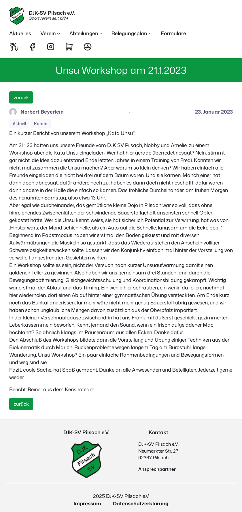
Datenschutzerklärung (141, 503)
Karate (40, 124)
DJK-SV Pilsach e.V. (52, 12)
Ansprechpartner (157, 469)
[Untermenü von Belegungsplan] (131, 33)
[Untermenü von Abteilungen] (86, 33)
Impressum (87, 503)
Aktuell (19, 124)
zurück (21, 97)
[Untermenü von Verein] (50, 33)
